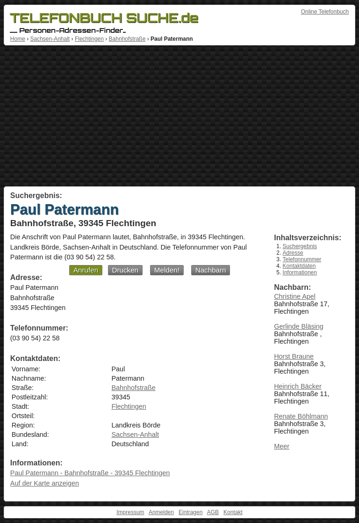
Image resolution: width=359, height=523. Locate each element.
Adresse (293, 253)
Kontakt (233, 512)
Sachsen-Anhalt (50, 39)
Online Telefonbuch (325, 11)
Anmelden (161, 512)
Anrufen (85, 270)
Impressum (130, 512)
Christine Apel (295, 296)
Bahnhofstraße (127, 39)
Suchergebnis (300, 246)
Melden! (167, 270)
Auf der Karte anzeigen (44, 483)
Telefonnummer (302, 259)
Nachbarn (210, 270)
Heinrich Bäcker (298, 386)
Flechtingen (89, 39)
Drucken (125, 270)
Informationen (300, 272)
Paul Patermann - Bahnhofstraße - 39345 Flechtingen (90, 473)
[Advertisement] (179, 116)
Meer (281, 446)
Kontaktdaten (299, 266)
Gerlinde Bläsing (298, 326)
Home (17, 39)
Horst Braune (294, 356)
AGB (213, 512)
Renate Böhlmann (301, 416)
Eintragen (190, 512)
